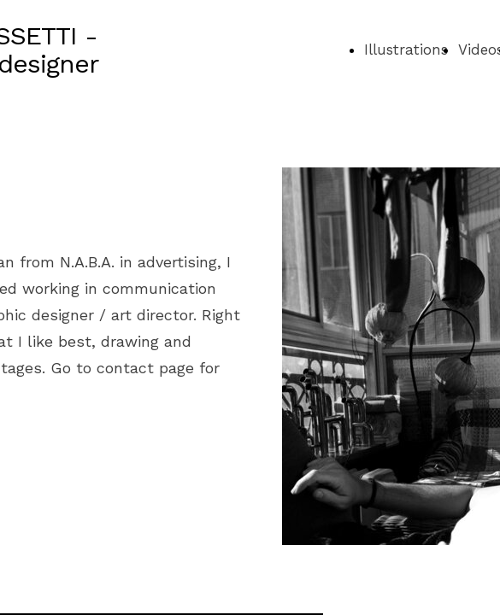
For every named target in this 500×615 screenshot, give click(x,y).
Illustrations (406, 49)
